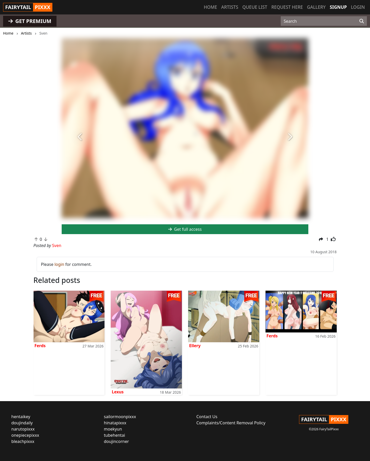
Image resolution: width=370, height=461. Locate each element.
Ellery (194, 345)
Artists (229, 7)
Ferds (40, 345)
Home (210, 7)
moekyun (113, 429)
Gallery (316, 7)
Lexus (118, 392)
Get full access (185, 229)
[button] (80, 137)
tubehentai (114, 435)
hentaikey (20, 416)
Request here (287, 7)
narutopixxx (23, 429)
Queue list (254, 7)
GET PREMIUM (29, 21)
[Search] (361, 21)
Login (358, 7)
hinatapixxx (115, 423)
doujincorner (116, 441)
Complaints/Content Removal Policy (231, 423)
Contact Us (206, 416)
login (59, 264)
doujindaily (22, 423)
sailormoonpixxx (120, 416)
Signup (338, 7)
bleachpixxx (22, 441)
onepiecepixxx (25, 435)
